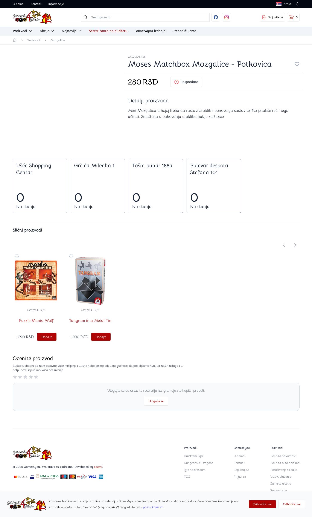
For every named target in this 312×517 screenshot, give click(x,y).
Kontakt (35, 4)
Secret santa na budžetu (108, 31)
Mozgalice (57, 40)
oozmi (98, 467)
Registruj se (241, 470)
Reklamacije (278, 490)
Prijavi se (240, 477)
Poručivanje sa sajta (283, 470)
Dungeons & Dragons (198, 463)
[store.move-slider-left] (284, 245)
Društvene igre (194, 456)
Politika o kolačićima (285, 463)
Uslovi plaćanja (280, 477)
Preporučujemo (184, 31)
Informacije (56, 4)
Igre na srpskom (194, 470)
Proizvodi (33, 40)
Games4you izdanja (150, 31)
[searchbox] (145, 17)
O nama (18, 4)
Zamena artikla (280, 483)
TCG (187, 477)
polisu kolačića (153, 507)
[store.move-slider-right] (295, 245)
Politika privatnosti (283, 456)
